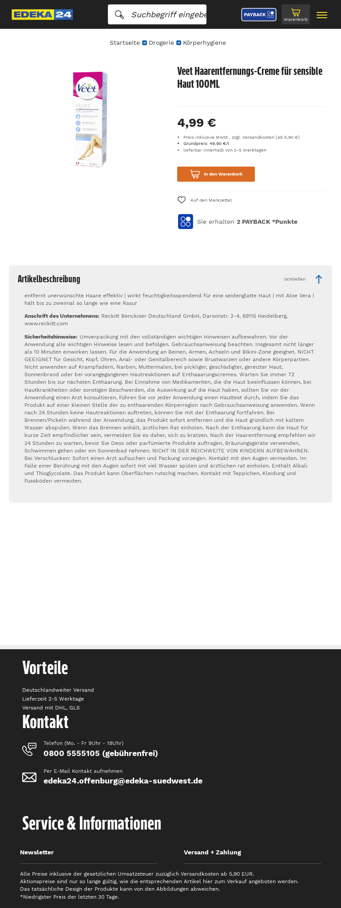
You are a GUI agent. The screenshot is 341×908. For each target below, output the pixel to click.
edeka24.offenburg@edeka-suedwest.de (123, 780)
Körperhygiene (204, 42)
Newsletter (37, 852)
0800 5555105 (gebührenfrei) (101, 753)
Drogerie (161, 42)
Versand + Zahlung (212, 852)
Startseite (125, 42)
